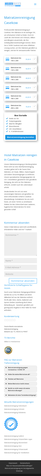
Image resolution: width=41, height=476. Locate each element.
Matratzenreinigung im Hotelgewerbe (19, 468)
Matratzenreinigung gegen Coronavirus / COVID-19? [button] (16, 369)
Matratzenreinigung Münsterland (15, 443)
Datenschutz (25, 463)
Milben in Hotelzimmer (12, 342)
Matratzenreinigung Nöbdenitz (15, 412)
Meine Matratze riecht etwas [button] (17, 384)
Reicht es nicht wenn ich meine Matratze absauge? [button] (17, 389)
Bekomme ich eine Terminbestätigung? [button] (20, 395)
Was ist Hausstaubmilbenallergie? (19, 466)
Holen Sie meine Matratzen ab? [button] (17, 374)
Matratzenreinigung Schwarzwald (16, 449)
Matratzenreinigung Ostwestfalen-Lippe (18, 439)
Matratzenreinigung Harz (13, 446)
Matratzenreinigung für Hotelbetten (16, 453)
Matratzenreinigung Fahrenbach (15, 406)
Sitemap (19, 471)
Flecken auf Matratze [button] (14, 379)
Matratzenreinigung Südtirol (14, 436)
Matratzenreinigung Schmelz (14, 409)
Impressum (13, 463)
